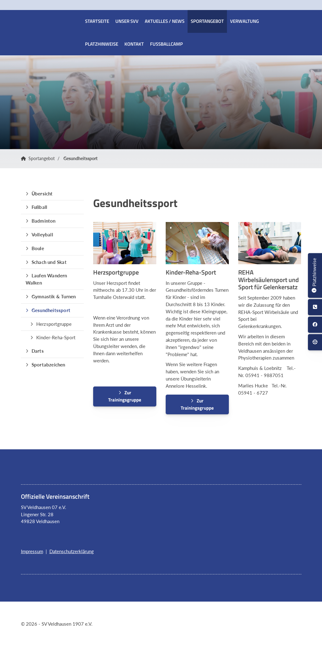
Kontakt (134, 44)
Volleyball (42, 234)
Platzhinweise (101, 44)
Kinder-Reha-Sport (55, 337)
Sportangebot (207, 21)
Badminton (44, 221)
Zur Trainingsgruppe (124, 396)
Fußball (39, 207)
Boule (38, 248)
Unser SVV (126, 21)
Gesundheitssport (80, 158)
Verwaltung (244, 21)
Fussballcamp (166, 44)
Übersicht (42, 193)
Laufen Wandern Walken (46, 279)
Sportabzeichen (48, 364)
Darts (38, 351)
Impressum (32, 551)
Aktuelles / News (164, 21)
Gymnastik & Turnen (54, 296)
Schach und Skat (49, 262)
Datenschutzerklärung (71, 551)
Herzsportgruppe (54, 324)
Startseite (97, 21)
